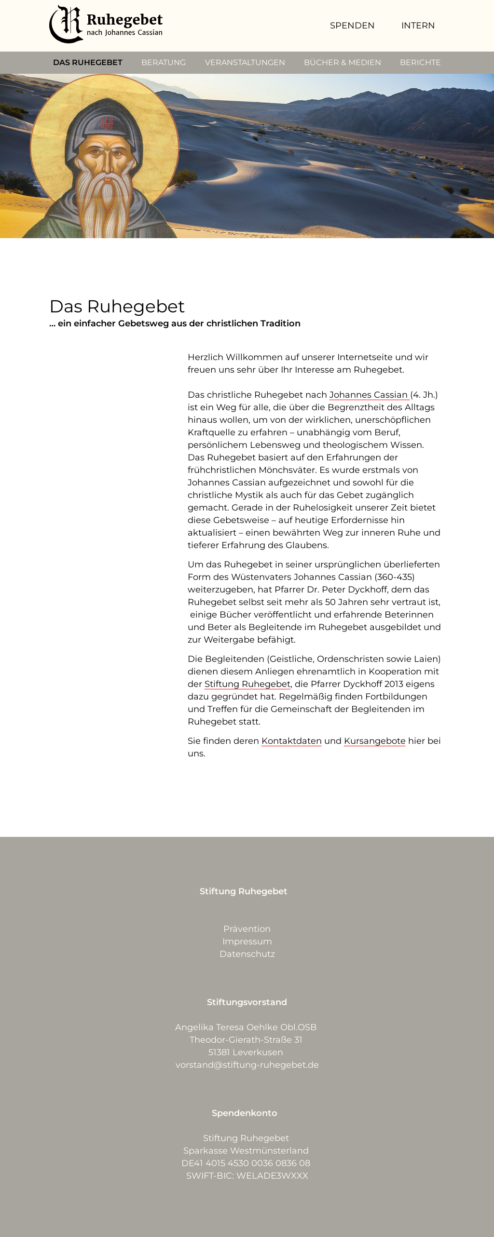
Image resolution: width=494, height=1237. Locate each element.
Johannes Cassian (369, 395)
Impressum (247, 941)
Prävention (247, 929)
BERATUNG (163, 62)
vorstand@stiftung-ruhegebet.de (247, 1065)
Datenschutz (247, 954)
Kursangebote (375, 741)
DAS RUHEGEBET (88, 62)
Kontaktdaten (291, 741)
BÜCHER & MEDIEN (342, 62)
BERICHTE (420, 62)
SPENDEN (352, 25)
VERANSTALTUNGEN (245, 62)
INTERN (418, 25)
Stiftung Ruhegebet (247, 684)
